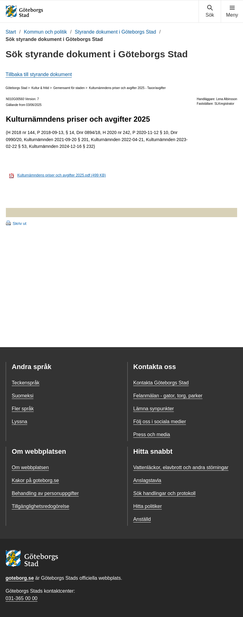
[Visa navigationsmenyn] (232, 11)
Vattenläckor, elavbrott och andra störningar (180, 467)
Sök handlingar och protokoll (164, 493)
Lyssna (19, 421)
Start (11, 32)
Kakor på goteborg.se (35, 480)
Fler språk (23, 408)
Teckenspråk (26, 382)
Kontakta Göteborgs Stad (161, 382)
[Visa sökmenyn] (210, 11)
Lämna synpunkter (153, 408)
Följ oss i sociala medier (159, 421)
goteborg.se (20, 578)
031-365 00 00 (21, 598)
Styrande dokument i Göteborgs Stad (115, 32)
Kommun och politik (45, 32)
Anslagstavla (147, 480)
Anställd (142, 519)
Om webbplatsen (30, 467)
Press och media (151, 434)
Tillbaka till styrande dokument (39, 74)
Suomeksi (22, 395)
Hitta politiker (147, 506)
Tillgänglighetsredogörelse (40, 506)
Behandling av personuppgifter (45, 493)
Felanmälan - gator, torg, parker (168, 395)
